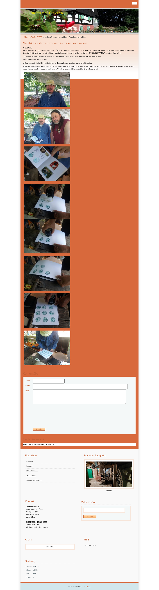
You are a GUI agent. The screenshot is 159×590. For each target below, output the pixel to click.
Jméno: (28, 380)
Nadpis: (28, 385)
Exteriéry (29, 461)
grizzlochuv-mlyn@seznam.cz (37, 527)
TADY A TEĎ (37, 37)
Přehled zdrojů (90, 545)
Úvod (26, 37)
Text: (27, 391)
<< (44, 547)
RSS (89, 586)
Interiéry (29, 466)
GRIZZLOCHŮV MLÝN (47, 13)
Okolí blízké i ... (32, 471)
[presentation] (79, 417)
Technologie (31, 475)
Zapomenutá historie (34, 480)
